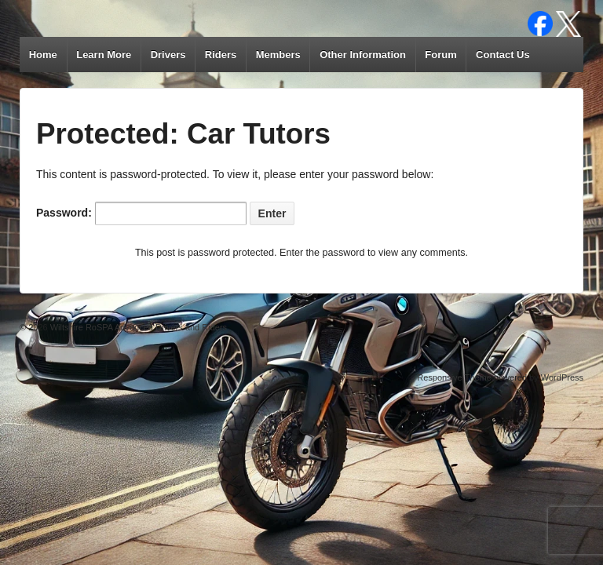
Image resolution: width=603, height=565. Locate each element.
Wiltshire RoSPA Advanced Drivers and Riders (137, 327)
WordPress (562, 377)
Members (278, 54)
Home (43, 54)
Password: (141, 213)
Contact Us (503, 54)
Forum (440, 54)
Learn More (103, 54)
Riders (220, 54)
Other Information (363, 54)
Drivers (168, 54)
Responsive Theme (454, 377)
